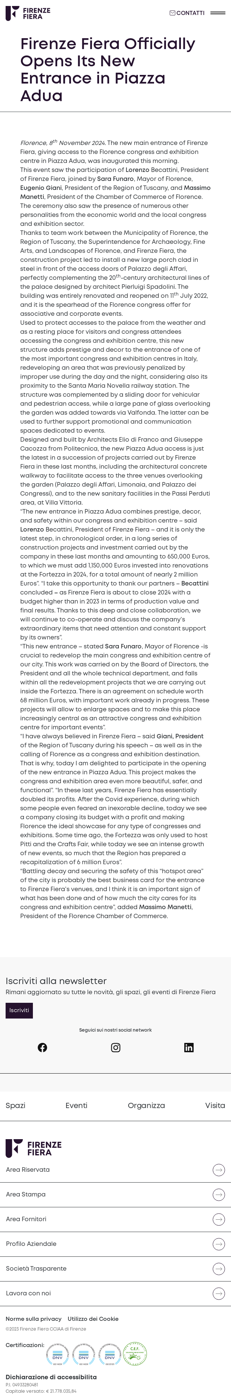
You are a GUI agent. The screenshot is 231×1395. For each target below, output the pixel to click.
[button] (217, 13)
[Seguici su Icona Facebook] (42, 1044)
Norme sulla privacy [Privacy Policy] (34, 1319)
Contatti (187, 13)
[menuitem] (15, 1106)
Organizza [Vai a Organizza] (146, 1106)
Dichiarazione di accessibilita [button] (51, 1377)
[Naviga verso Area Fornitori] (115, 1219)
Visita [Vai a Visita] (215, 1106)
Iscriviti (19, 1010)
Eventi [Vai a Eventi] (76, 1106)
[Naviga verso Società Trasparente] (115, 1269)
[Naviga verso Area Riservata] (115, 1170)
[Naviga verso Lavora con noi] (115, 1293)
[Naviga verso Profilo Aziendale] (115, 1244)
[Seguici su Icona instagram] (115, 1044)
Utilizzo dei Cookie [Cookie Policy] (93, 1319)
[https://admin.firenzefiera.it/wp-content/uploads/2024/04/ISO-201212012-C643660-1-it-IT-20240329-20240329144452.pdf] (110, 1357)
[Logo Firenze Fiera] (28, 13)
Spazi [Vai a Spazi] (15, 1106)
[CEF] (135, 1357)
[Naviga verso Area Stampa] (115, 1195)
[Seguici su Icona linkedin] (189, 1044)
